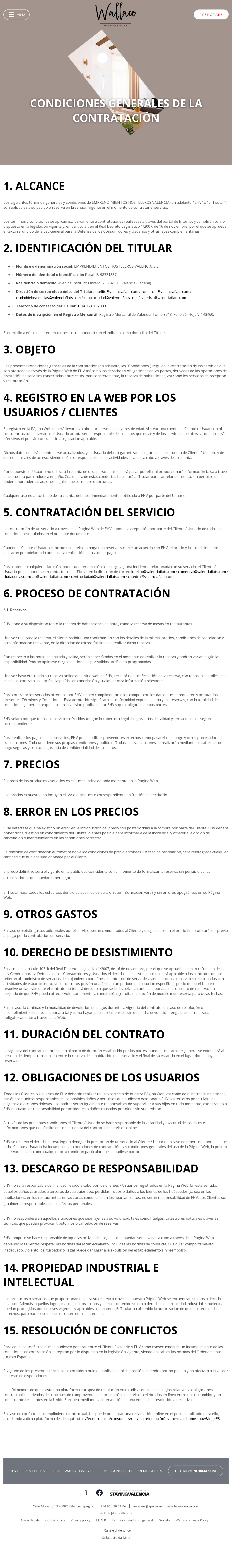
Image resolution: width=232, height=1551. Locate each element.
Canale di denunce (117, 1530)
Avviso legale (30, 1520)
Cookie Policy (55, 1520)
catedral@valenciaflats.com (163, 297)
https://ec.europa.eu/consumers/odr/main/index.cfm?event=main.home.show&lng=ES (147, 1418)
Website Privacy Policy (192, 1520)
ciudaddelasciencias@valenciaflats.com (48, 297)
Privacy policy (80, 1520)
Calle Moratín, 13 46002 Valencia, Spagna (63, 1506)
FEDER (101, 1520)
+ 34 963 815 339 (91, 306)
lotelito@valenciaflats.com (116, 291)
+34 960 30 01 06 (113, 1506)
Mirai (126, 1537)
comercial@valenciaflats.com (165, 291)
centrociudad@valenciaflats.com (111, 297)
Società (164, 1520)
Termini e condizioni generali (133, 1520)
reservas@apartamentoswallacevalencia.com (166, 1506)
